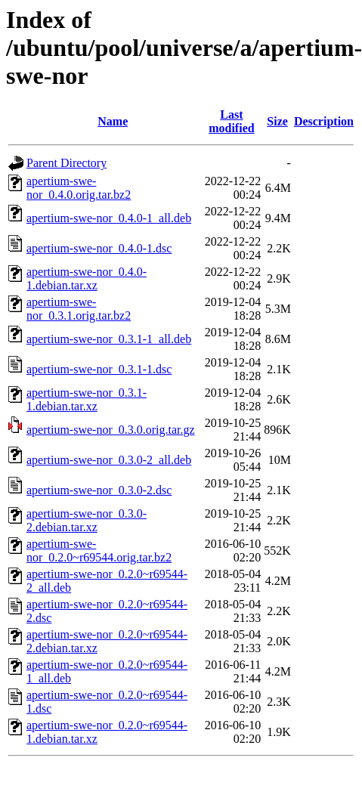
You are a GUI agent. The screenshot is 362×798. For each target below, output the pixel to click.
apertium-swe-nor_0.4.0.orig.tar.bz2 (78, 188)
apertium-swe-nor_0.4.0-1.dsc (99, 248)
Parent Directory (66, 162)
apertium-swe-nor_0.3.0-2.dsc (99, 490)
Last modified (231, 121)
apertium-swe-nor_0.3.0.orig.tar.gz (110, 429)
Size (277, 121)
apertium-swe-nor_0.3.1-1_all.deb (108, 338)
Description (324, 121)
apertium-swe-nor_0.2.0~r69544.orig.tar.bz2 (99, 550)
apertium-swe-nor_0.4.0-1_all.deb (108, 218)
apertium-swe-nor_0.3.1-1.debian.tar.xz (86, 399)
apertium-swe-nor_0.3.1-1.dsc (99, 369)
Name (112, 121)
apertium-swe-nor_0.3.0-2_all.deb (108, 459)
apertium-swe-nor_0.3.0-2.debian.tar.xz (86, 520)
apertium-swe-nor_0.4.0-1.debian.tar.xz (86, 278)
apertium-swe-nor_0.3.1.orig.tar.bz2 (78, 308)
